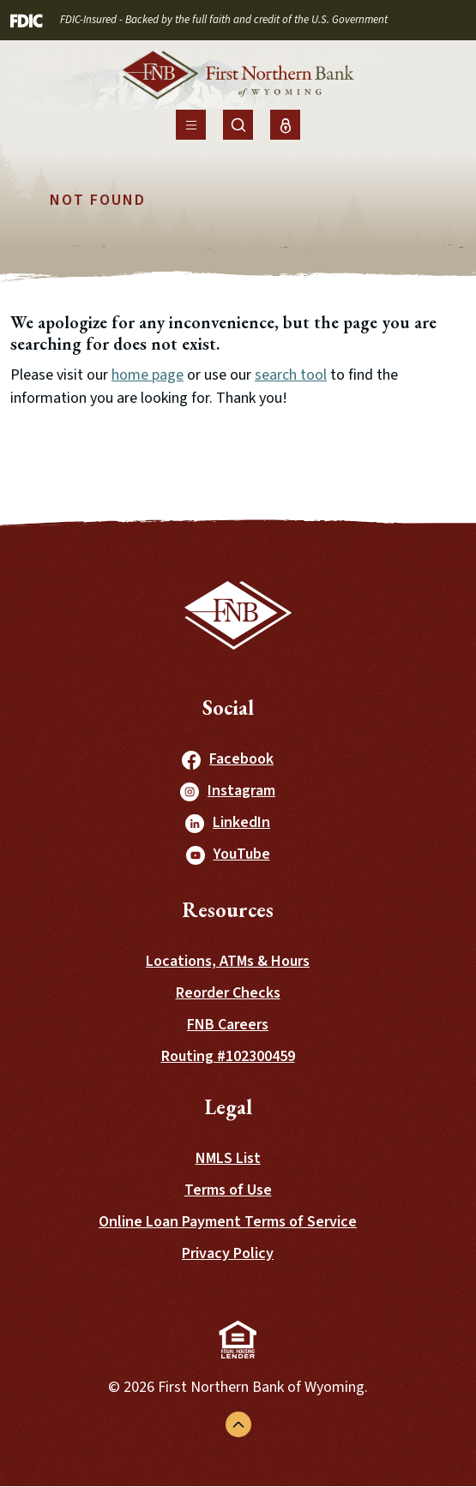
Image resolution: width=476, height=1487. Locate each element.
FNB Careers (227, 1024)
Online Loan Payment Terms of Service (228, 1221)
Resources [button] (228, 909)
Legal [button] (228, 1107)
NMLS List (228, 1158)
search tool (291, 375)
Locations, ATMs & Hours (228, 961)
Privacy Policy (228, 1253)
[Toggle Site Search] (238, 125)
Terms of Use (228, 1190)
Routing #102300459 (228, 1056)
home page (147, 375)
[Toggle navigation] (191, 125)
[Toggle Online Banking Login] (285, 125)
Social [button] (228, 707)
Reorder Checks (228, 993)
